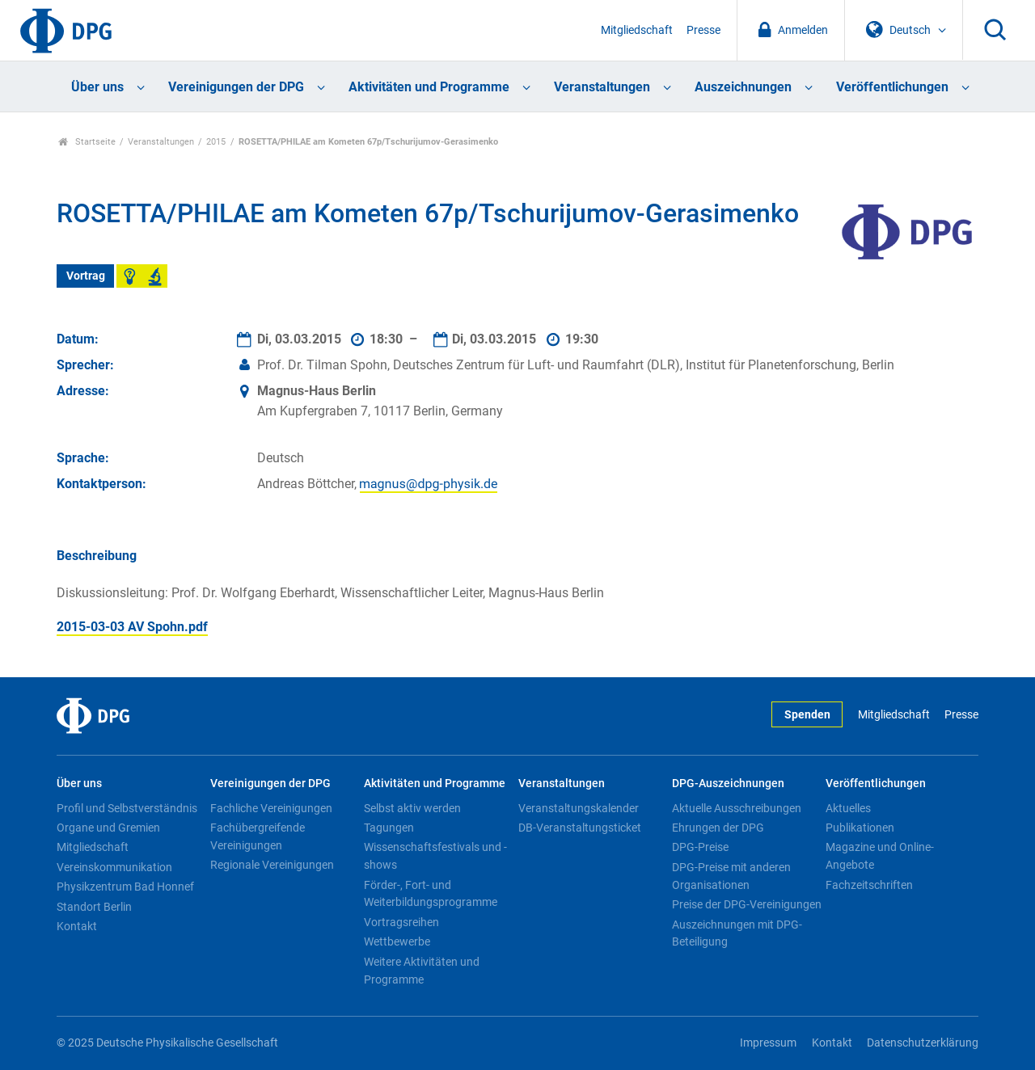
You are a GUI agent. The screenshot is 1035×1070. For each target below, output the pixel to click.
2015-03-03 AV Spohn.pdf (132, 626)
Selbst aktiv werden (412, 808)
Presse (703, 30)
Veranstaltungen (602, 87)
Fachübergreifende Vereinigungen (257, 836)
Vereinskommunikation (114, 867)
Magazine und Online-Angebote (880, 855)
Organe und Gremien (108, 827)
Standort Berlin (94, 906)
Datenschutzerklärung (922, 1043)
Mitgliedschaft (637, 30)
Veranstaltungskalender (578, 808)
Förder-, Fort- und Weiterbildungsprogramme (430, 893)
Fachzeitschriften (869, 884)
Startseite (87, 142)
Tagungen (389, 827)
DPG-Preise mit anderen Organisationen (731, 876)
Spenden (807, 715)
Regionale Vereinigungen (272, 864)
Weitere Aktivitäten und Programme (421, 970)
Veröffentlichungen (892, 87)
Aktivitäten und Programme (429, 87)
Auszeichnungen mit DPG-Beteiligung (737, 933)
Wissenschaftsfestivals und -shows (435, 855)
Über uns (97, 87)
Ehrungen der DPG (718, 827)
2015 (216, 142)
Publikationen (860, 827)
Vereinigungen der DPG (236, 87)
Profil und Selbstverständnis (127, 808)
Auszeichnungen (743, 87)
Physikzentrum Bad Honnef (125, 886)
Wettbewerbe (397, 941)
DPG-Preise (700, 846)
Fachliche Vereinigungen (271, 808)
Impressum (768, 1043)
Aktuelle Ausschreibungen (736, 808)
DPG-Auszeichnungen (728, 783)
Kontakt (77, 926)
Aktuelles (848, 808)
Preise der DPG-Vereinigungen (747, 904)
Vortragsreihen (401, 922)
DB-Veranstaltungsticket (579, 827)
